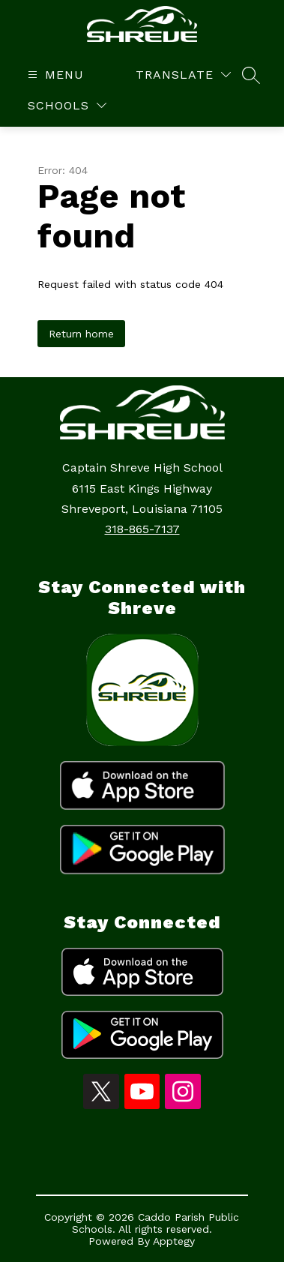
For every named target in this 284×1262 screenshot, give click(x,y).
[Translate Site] (183, 74)
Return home (81, 334)
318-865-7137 (142, 529)
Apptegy (174, 1241)
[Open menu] (54, 74)
